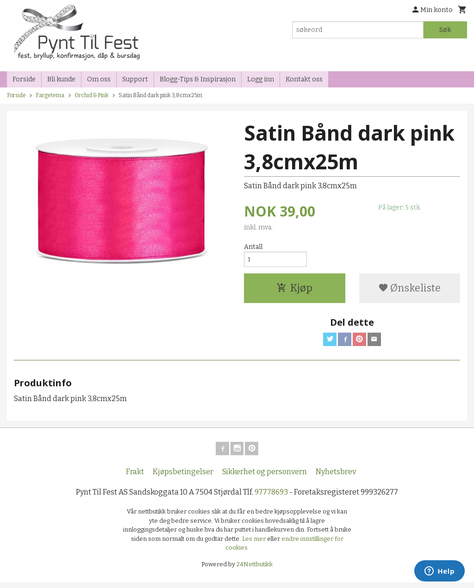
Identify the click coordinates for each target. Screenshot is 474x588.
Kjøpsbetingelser (183, 477)
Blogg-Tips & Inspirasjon (198, 79)
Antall (253, 247)
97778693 (271, 497)
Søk (445, 30)
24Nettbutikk (255, 569)
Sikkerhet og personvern (264, 477)
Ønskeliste (409, 291)
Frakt (135, 477)
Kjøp (294, 291)
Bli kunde (61, 79)
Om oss (99, 79)
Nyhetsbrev (336, 477)
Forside (24, 79)
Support (135, 79)
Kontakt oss (304, 79)
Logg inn (260, 79)
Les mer (254, 543)
